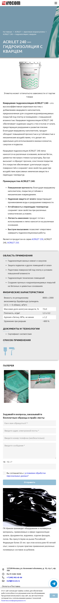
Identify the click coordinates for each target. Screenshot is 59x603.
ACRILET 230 (37, 239)
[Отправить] (29, 482)
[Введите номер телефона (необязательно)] (29, 438)
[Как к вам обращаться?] (29, 423)
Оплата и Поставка (11, 586)
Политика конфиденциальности (13, 600)
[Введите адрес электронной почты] (29, 431)
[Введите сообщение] (29, 451)
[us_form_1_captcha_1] (29, 466)
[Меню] (56, 3)
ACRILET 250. (13, 243)
